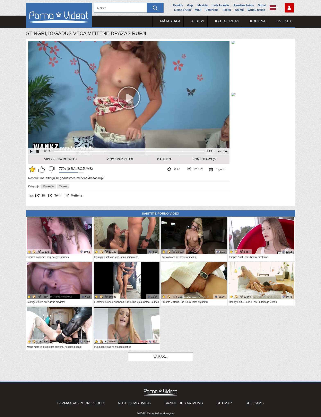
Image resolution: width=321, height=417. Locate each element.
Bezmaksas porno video (80, 403)
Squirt (262, 5)
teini (57, 195)
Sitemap (224, 403)
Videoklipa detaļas (60, 159)
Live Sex (284, 21)
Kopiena (258, 21)
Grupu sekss (256, 9)
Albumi (197, 21)
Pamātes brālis (244, 5)
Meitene (76, 195)
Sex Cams (255, 403)
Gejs (190, 5)
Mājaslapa (170, 21)
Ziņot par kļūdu (120, 159)
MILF (198, 9)
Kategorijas (227, 21)
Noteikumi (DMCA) (134, 403)
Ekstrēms (212, 9)
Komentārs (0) (205, 159)
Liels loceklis (220, 5)
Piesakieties (289, 7)
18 (43, 195)
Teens (63, 186)
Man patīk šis (42, 169)
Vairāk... (161, 356)
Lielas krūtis (182, 9)
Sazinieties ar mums (183, 403)
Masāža (203, 5)
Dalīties (164, 159)
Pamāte (178, 5)
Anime (239, 9)
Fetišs (227, 9)
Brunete (48, 186)
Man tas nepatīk (51, 169)
